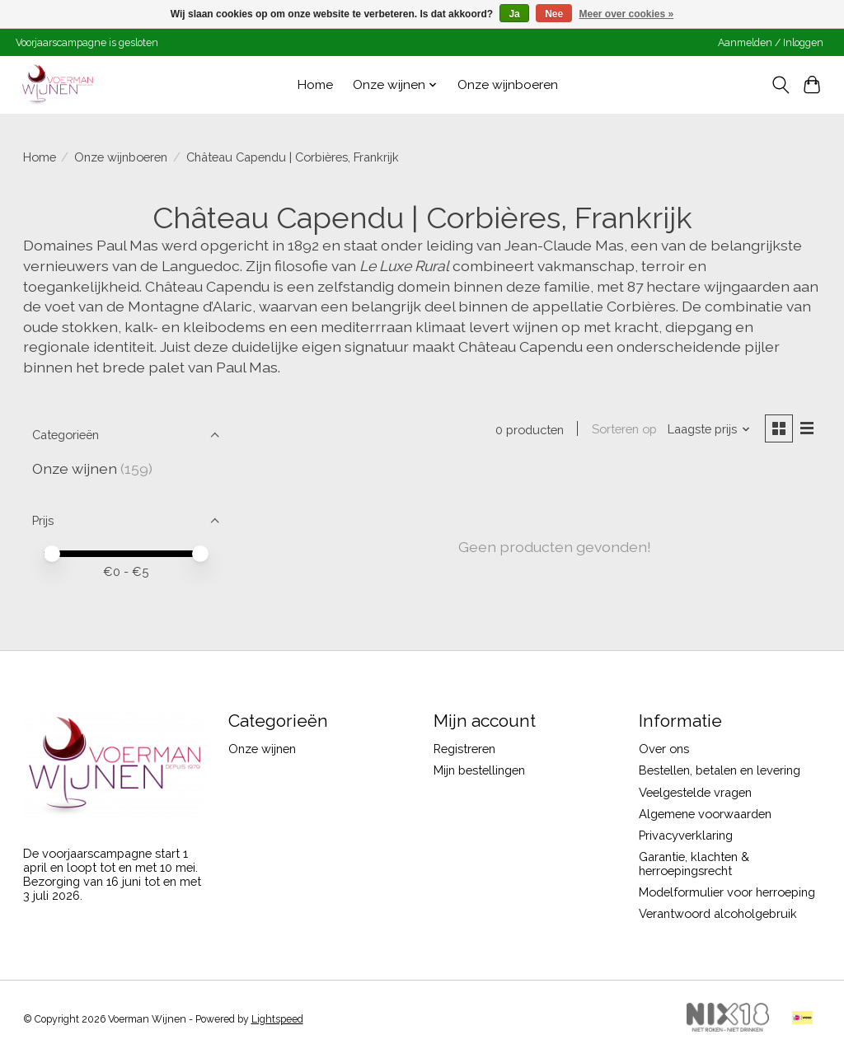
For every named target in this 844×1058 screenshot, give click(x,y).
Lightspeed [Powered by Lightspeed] (277, 1019)
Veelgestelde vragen (695, 792)
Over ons (664, 749)
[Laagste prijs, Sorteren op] (709, 429)
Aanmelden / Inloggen (770, 43)
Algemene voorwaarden (705, 814)
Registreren (464, 749)
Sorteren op (624, 429)
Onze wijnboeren (507, 84)
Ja (514, 14)
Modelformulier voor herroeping (727, 892)
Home (315, 84)
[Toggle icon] (780, 85)
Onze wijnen (74, 468)
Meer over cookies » (626, 14)
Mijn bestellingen (479, 770)
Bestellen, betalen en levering (719, 770)
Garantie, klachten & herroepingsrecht (694, 864)
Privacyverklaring (686, 835)
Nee (554, 14)
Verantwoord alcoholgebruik (718, 913)
